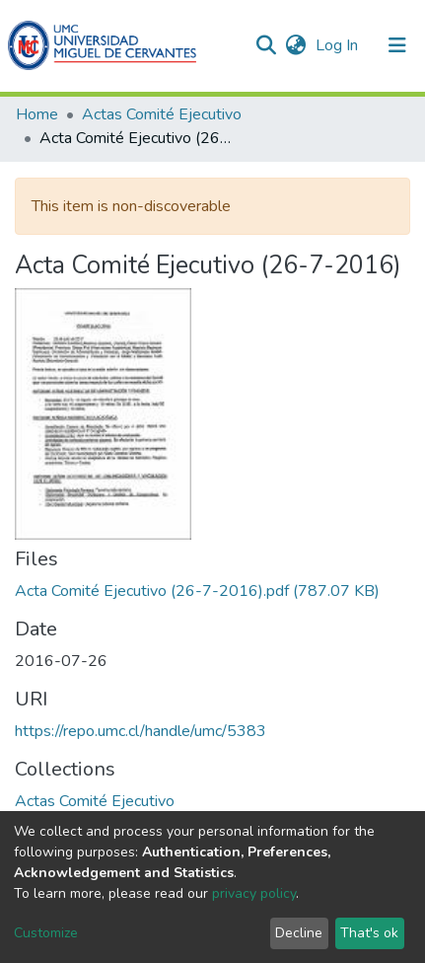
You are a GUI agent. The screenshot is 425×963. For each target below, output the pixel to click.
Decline (298, 933)
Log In (339, 45)
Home (37, 114)
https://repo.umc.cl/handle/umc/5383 (140, 731)
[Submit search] (265, 45)
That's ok (369, 933)
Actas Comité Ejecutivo (162, 114)
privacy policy (254, 893)
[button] (295, 45)
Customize (46, 933)
